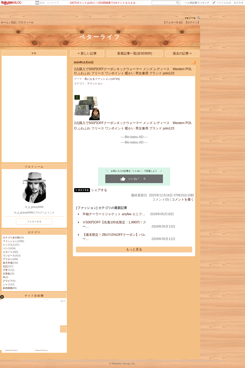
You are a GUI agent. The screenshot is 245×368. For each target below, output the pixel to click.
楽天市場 (238, 2)
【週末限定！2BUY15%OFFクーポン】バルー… (113, 237)
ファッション (10, 241)
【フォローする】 (173, 22)
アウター (7, 259)
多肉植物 (7, 288)
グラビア (7, 280)
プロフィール (26, 22)
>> (197, 2)
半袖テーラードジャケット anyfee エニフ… (113, 214)
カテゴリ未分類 (11, 237)
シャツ (6, 284)
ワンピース (9, 255)
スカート (7, 252)
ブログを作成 (223, 2)
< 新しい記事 (87, 53)
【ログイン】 (192, 22)
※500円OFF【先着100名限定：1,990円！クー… (114, 224)
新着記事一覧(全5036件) (134, 53)
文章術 (6, 273)
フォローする (34, 221)
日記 (13, 22)
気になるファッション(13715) (102, 78)
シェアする (99, 190)
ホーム (5, 22)
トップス (7, 244)
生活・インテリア (49, 2)
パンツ (6, 248)
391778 (190, 18)
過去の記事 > (182, 53)
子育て (6, 270)
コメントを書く (183, 199)
